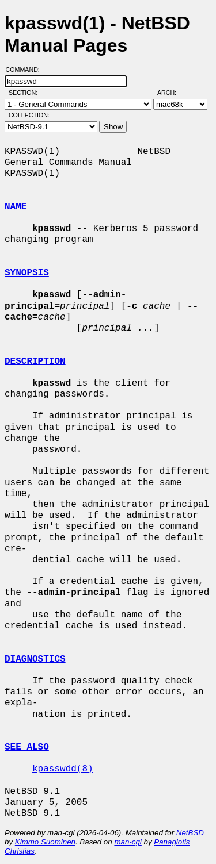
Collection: (29, 115)
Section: (26, 92)
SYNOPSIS (27, 273)
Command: (26, 69)
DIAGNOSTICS (35, 659)
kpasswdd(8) (62, 769)
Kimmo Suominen (45, 842)
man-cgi (127, 842)
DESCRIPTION (35, 361)
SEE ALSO (27, 747)
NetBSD (190, 832)
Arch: (172, 92)
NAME (15, 207)
